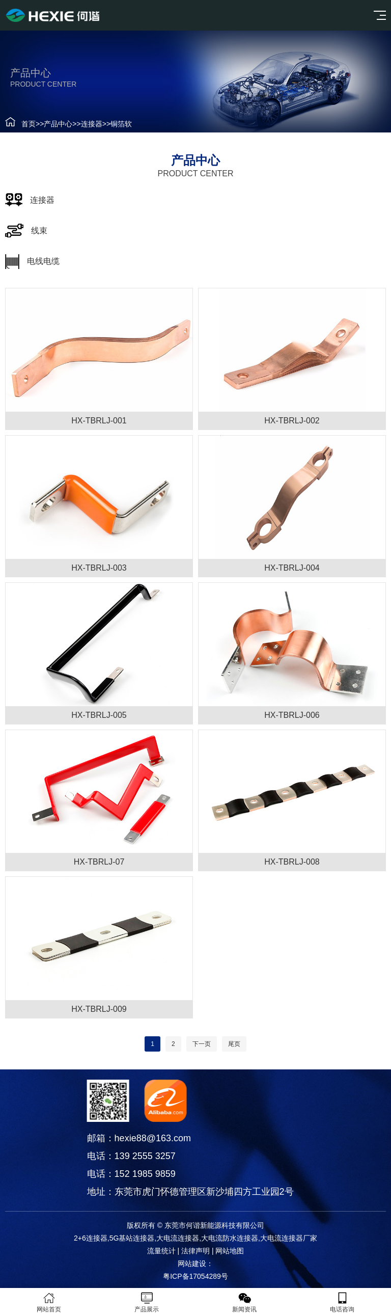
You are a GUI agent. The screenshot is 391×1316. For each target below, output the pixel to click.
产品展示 (147, 1302)
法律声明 (195, 1251)
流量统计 (161, 1251)
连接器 (91, 124)
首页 (28, 124)
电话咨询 (342, 1302)
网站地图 (229, 1251)
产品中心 (58, 124)
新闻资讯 (244, 1302)
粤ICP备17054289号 (195, 1276)
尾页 (234, 1044)
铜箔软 (121, 124)
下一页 (201, 1044)
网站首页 (49, 1302)
